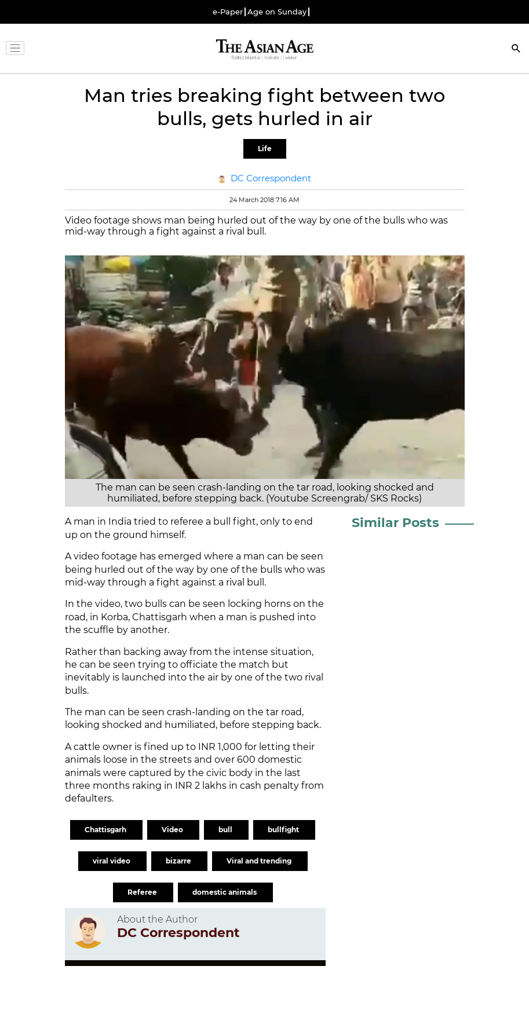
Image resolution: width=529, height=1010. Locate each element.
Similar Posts (395, 522)
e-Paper (228, 12)
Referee (143, 892)
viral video (112, 861)
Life (265, 148)
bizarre (179, 861)
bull (226, 829)
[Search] (516, 49)
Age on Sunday (277, 12)
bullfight (284, 829)
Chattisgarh (106, 829)
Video (173, 829)
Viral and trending (260, 861)
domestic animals (225, 892)
